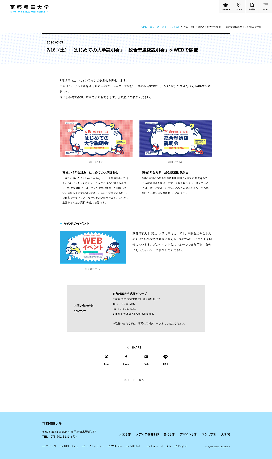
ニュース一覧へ (146, 379)
